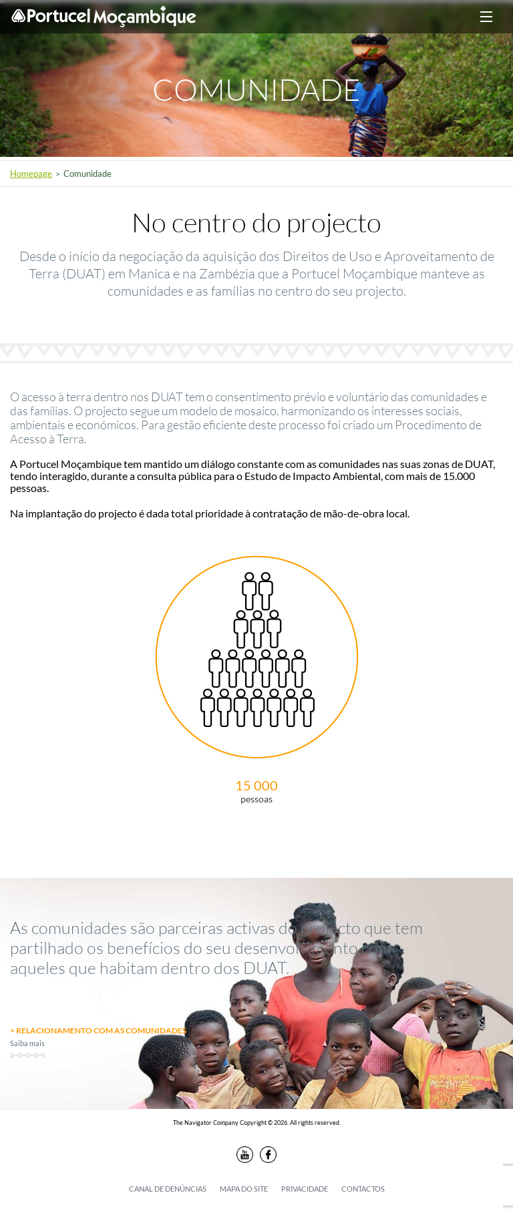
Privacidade (304, 1188)
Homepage (31, 173)
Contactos (363, 1188)
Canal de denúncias (167, 1188)
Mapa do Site (244, 1188)
